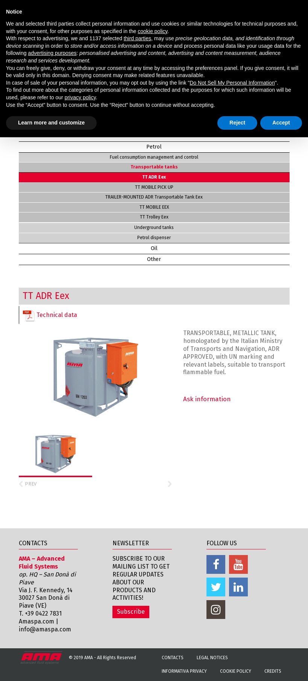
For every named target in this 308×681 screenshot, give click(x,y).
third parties (137, 38)
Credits (272, 671)
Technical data (50, 315)
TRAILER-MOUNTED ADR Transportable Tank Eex (154, 197)
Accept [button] (281, 123)
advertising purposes (52, 53)
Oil (154, 248)
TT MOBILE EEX (154, 207)
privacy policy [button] (80, 97)
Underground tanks (154, 227)
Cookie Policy (235, 671)
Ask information (207, 399)
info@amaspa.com (45, 629)
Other (154, 259)
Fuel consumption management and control (154, 157)
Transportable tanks (154, 167)
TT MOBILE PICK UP (154, 187)
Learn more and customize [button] (51, 123)
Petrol (154, 147)
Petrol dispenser (154, 237)
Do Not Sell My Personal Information (232, 83)
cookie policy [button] (152, 31)
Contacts (173, 657)
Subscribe (131, 611)
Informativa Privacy (184, 671)
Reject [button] (237, 123)
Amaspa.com (36, 621)
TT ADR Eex (154, 177)
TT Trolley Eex (154, 217)
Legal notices (212, 657)
